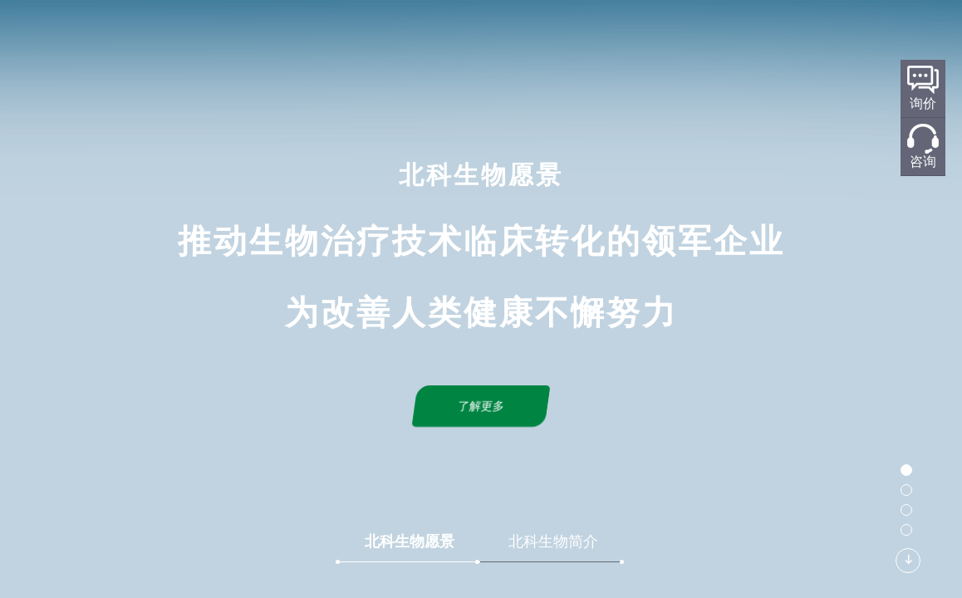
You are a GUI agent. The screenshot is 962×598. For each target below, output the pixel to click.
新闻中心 (659, 39)
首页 (305, 39)
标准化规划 (511, 39)
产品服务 (589, 39)
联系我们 (730, 39)
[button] (906, 470)
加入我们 (800, 39)
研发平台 (433, 39)
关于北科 (363, 39)
